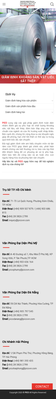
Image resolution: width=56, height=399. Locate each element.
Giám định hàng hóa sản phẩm (20, 100)
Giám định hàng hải (15, 112)
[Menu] (4, 4)
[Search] (52, 4)
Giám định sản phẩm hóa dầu (20, 106)
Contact (42, 386)
